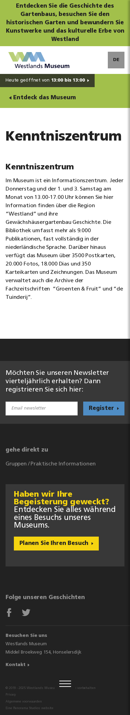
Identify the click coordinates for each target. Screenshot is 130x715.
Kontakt (16, 665)
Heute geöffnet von (45, 80)
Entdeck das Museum (44, 98)
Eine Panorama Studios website (29, 708)
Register (101, 408)
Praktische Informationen (63, 464)
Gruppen (16, 464)
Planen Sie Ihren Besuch (53, 543)
